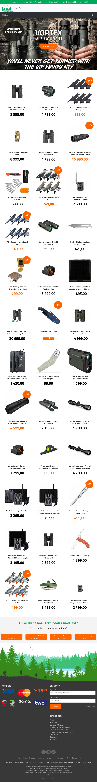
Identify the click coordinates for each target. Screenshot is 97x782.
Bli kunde (53, 722)
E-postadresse (54, 690)
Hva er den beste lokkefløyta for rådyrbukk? (36, 637)
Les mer (54, 772)
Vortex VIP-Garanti (56, 725)
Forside (52, 720)
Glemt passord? (90, 706)
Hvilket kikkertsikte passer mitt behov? (61, 637)
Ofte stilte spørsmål (74, 758)
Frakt (19, 758)
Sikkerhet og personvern (46, 758)
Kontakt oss (54, 739)
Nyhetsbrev (61, 758)
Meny (5, 15)
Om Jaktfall (54, 735)
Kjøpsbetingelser (29, 758)
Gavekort (53, 737)
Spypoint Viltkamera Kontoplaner (62, 732)
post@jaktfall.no (55, 762)
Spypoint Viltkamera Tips (59, 730)
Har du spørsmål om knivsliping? (12, 637)
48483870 (44, 762)
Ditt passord (54, 697)
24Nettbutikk (52, 778)
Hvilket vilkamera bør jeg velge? (85, 637)
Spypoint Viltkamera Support (60, 727)
